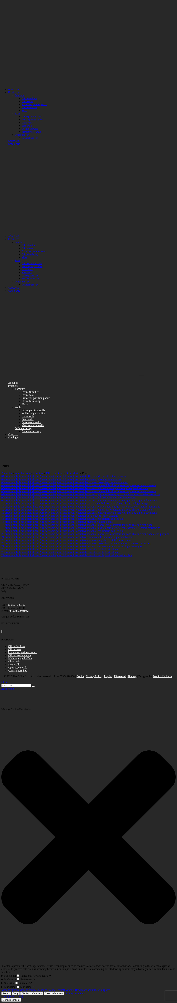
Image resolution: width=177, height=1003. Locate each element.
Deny (15, 993)
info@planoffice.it (19, 610)
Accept (6, 993)
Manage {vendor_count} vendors (56, 989)
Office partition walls (19, 655)
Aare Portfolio (23, 473)
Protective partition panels (22, 652)
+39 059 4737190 (15, 604)
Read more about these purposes (92, 989)
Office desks (72, 473)
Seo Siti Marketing (163, 676)
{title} (4, 996)
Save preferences (54, 993)
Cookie (80, 676)
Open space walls (17, 667)
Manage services (28, 989)
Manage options (10, 989)
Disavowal (120, 676)
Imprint (108, 676)
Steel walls (14, 664)
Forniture (38, 473)
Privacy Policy (94, 676)
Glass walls (14, 661)
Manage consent (11, 1000)
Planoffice (6, 473)
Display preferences (32, 993)
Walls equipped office (20, 658)
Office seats (14, 649)
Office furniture (54, 473)
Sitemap (132, 676)
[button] (88, 837)
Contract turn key (17, 670)
